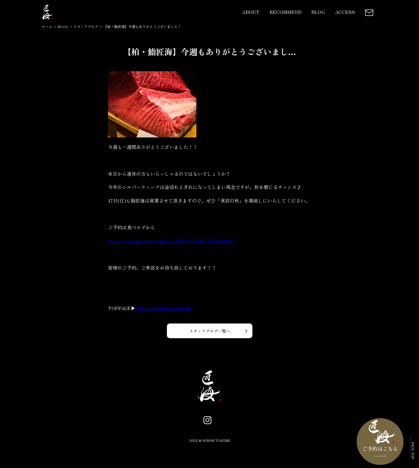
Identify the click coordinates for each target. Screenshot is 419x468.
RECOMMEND (285, 11)
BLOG (318, 11)
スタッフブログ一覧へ (209, 331)
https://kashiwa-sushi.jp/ (164, 307)
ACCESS (345, 11)
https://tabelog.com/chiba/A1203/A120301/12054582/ (171, 240)
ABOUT (250, 11)
